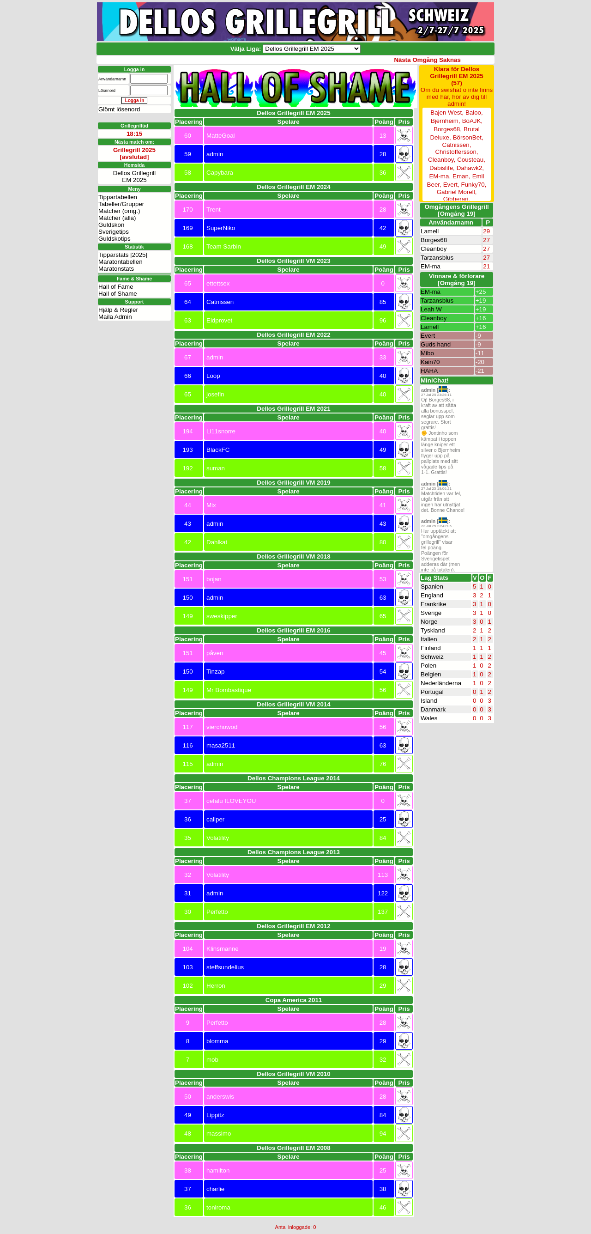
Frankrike (433, 604)
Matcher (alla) (117, 217)
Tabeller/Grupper (121, 204)
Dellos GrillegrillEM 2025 (134, 176)
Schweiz (432, 656)
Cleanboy (433, 248)
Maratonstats (116, 268)
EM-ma (430, 266)
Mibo (427, 353)
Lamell (430, 231)
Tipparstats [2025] (122, 254)
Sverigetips (113, 231)
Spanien (432, 586)
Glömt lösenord (119, 109)
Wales (429, 718)
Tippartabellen (117, 197)
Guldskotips (114, 238)
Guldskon (111, 224)
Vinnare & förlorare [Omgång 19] (457, 279)
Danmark (433, 709)
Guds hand (436, 344)
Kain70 (430, 362)
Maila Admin (115, 316)
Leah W (431, 309)
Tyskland (433, 630)
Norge (429, 621)
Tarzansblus (437, 257)
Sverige (431, 612)
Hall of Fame (115, 286)
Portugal (432, 691)
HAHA (429, 370)
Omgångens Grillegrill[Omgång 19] (456, 210)
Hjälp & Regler (118, 309)
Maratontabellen (120, 261)
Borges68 (434, 240)
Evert (428, 335)
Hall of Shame (117, 293)
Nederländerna (441, 683)
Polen (428, 665)
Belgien (431, 674)
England (432, 595)
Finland (431, 647)
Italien (429, 639)
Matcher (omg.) (119, 210)
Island (429, 700)
